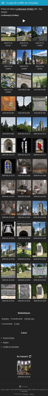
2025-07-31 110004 (8, 91)
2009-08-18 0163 (24, 217)
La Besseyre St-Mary (25, 9)
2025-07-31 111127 (8, 44)
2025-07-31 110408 (24, 67)
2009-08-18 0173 (8, 155)
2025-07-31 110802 (40, 44)
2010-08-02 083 (39, 113)
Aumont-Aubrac (8, 338)
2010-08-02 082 (8, 134)
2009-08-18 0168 (40, 175)
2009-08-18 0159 (40, 238)
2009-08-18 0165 (40, 196)
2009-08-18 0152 (40, 280)
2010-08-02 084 (24, 113)
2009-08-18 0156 (24, 259)
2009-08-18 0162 (40, 217)
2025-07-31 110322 (40, 67)
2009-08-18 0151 (8, 301)
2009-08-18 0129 (24, 377)
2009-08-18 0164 (8, 217)
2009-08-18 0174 (40, 134)
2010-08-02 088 (39, 90)
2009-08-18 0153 (24, 280)
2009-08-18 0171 (40, 155)
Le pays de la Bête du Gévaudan (22, 2)
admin (32, 394)
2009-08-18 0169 (24, 175)
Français (23, 386)
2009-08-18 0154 (8, 280)
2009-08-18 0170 (8, 175)
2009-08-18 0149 (40, 301)
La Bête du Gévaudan (11, 347)
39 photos (5, 319)
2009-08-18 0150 (24, 301)
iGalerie (6, 342)
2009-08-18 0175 (24, 134)
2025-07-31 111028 (24, 44)
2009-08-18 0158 (8, 259)
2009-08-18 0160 (24, 238)
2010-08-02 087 (8, 113)
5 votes (16, 324)
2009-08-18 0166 (24, 196)
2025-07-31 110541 (8, 67)
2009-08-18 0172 (24, 155)
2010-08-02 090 (24, 90)
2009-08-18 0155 (40, 259)
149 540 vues (29, 319)
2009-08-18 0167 (8, 196)
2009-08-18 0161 (8, 238)
